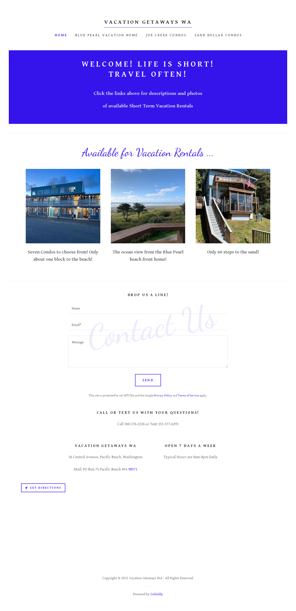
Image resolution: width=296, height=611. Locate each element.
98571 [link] (132, 469)
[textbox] (148, 308)
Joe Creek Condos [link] (166, 35)
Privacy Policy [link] (163, 395)
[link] (148, 22)
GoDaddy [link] (156, 594)
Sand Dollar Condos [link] (218, 35)
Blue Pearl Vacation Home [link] (106, 35)
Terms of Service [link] (188, 395)
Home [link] (61, 35)
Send (148, 380)
